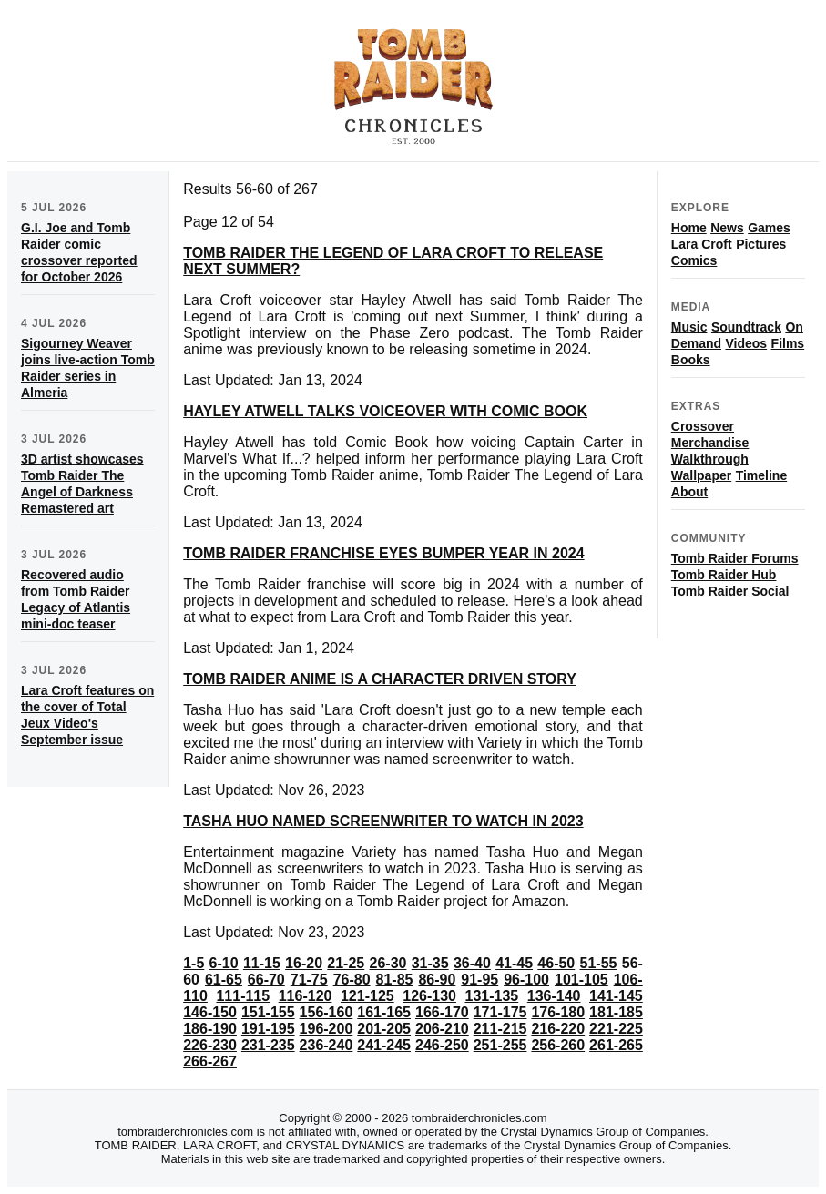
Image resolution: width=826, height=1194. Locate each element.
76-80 (352, 979)
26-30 (388, 963)
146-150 (210, 1012)
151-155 (268, 1012)
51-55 (598, 963)
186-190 (210, 1028)
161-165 (384, 1012)
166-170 (442, 1012)
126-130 (429, 996)
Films (788, 343)
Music (689, 327)
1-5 (193, 963)
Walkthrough (710, 459)
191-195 (268, 1028)
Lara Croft (701, 244)
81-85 (394, 979)
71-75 (309, 979)
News (727, 227)
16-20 (303, 963)
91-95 (479, 979)
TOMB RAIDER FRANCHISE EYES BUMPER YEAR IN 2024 (383, 553)
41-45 (514, 963)
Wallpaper (701, 475)
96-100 (526, 979)
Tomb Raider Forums (735, 558)
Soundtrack (746, 327)
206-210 (442, 1028)
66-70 (266, 979)
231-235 (268, 1045)
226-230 (210, 1045)
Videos (746, 343)
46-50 (556, 963)
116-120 (305, 996)
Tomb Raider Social (730, 591)
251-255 (500, 1045)
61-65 (223, 979)
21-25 (345, 963)
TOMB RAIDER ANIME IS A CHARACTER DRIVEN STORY (379, 679)
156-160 (326, 1012)
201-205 (384, 1028)
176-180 (558, 1012)
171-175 (500, 1012)
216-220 (558, 1028)
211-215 (500, 1028)
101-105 (581, 979)
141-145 (616, 996)
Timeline (762, 475)
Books (690, 359)
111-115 (243, 996)
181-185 (616, 1012)
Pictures (761, 244)
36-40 (472, 963)
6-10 (224, 963)
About (689, 492)
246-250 (442, 1045)
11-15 (261, 963)
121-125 (367, 996)
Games (769, 227)
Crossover (702, 426)
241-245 (384, 1045)
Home (689, 227)
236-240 (326, 1045)
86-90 (436, 979)
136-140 (554, 996)
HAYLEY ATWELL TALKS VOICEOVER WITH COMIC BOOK (385, 411)
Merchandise (710, 442)
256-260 (558, 1045)
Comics (694, 260)
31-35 (430, 963)
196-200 (326, 1028)
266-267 (210, 1061)
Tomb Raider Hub (724, 574)
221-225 (616, 1028)
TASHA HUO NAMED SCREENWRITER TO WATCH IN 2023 (383, 821)
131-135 (492, 996)
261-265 (616, 1045)
